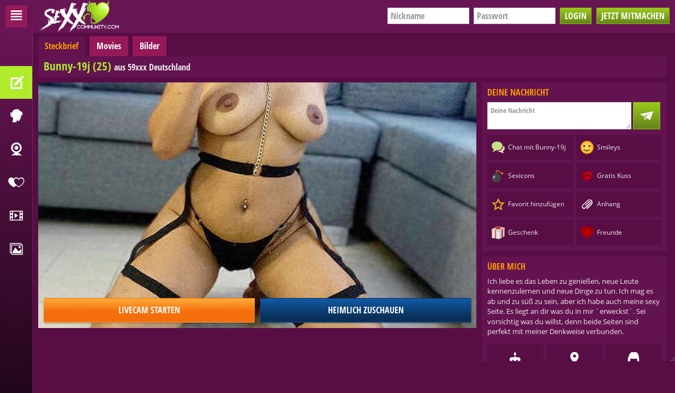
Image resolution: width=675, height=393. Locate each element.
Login (576, 16)
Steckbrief (62, 46)
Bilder (149, 46)
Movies (109, 46)
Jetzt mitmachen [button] (633, 16)
